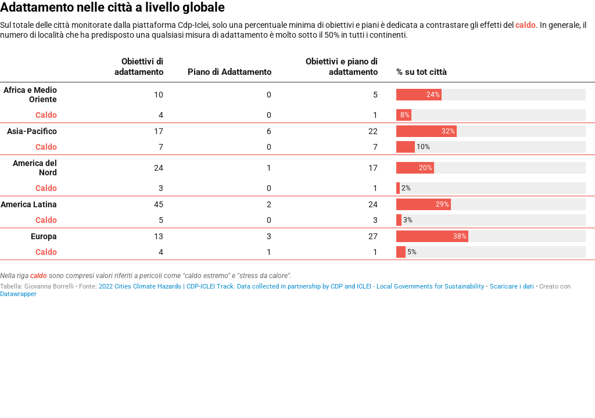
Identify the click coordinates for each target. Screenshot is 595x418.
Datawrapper (18, 294)
